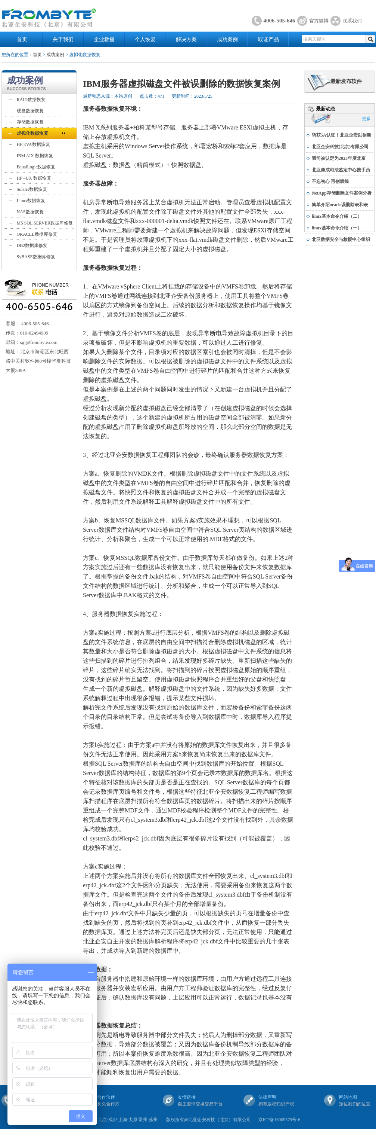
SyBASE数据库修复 (36, 256)
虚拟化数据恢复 (32, 133)
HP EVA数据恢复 (33, 144)
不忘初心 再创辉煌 (330, 181)
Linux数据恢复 (31, 200)
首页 (22, 39)
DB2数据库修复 (32, 245)
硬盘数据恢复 (30, 110)
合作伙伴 (106, 1097)
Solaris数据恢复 (32, 189)
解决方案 (186, 39)
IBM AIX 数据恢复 (35, 155)
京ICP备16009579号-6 (279, 1119)
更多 (366, 118)
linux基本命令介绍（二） (337, 216)
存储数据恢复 (30, 122)
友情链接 (187, 1097)
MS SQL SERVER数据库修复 (45, 223)
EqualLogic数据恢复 (36, 167)
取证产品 (268, 39)
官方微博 (319, 21)
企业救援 (104, 39)
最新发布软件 (346, 81)
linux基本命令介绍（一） (337, 228)
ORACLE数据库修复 (37, 234)
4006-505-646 (279, 21)
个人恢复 (145, 39)
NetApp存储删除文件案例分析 (342, 193)
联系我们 (352, 21)
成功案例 (227, 39)
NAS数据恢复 (30, 211)
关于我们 (63, 39)
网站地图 (348, 1097)
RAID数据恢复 (31, 99)
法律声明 (267, 1097)
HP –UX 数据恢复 (34, 178)
